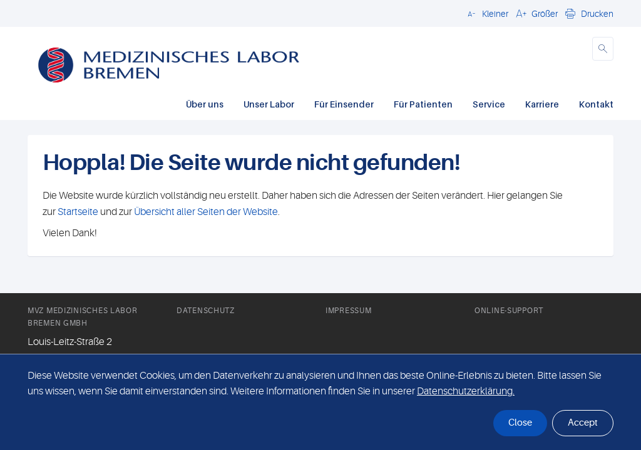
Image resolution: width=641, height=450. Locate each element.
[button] (486, 13)
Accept (583, 423)
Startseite (78, 212)
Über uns (204, 104)
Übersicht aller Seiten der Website (205, 212)
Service (489, 104)
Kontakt (596, 104)
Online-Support (508, 310)
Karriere (542, 104)
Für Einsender (344, 104)
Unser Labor (269, 104)
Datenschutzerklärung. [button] (466, 391)
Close (520, 423)
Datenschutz (206, 310)
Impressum (348, 310)
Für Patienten (423, 104)
